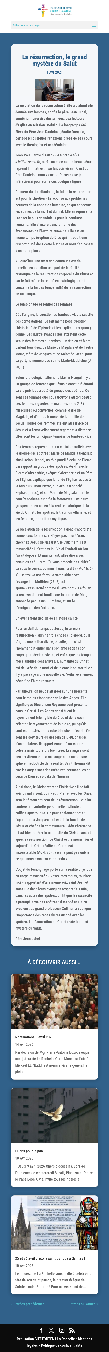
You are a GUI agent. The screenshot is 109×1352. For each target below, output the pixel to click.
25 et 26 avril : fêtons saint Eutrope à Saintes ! (50, 1258)
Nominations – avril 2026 (34, 1037)
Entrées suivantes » (83, 1304)
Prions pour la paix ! (30, 1151)
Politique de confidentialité (61, 1345)
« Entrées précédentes (27, 1304)
